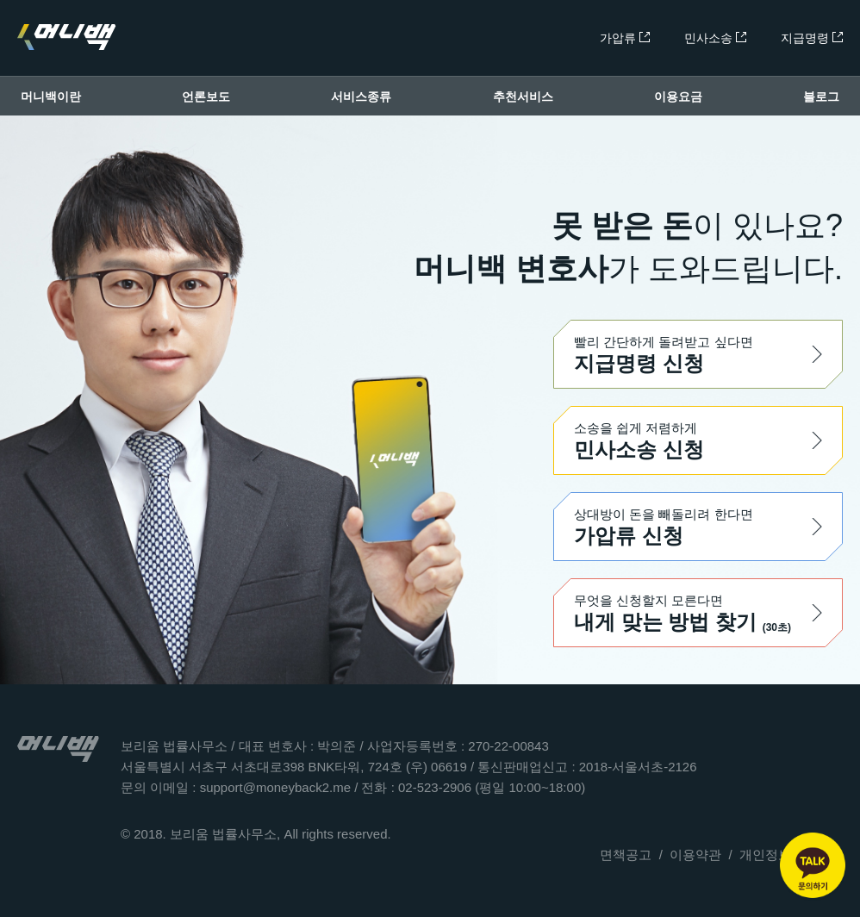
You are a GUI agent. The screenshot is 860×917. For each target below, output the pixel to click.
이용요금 (678, 96)
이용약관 (695, 854)
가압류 (625, 38)
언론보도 (206, 96)
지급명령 (812, 38)
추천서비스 (523, 96)
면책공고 (625, 854)
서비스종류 (361, 96)
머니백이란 (51, 96)
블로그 (821, 96)
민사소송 (715, 38)
